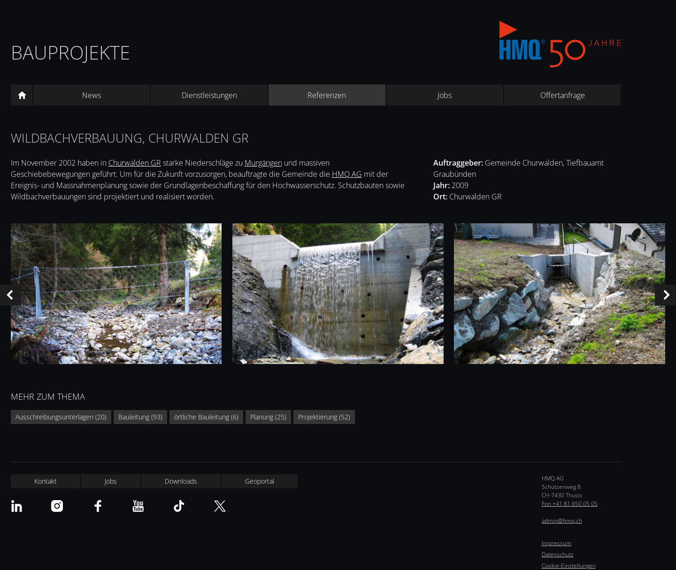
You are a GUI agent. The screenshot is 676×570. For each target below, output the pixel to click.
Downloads (181, 481)
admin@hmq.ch (562, 520)
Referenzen (326, 95)
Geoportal (259, 481)
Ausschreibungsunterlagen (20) (61, 416)
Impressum (556, 543)
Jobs (445, 95)
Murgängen (263, 163)
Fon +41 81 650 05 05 (570, 504)
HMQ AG (347, 174)
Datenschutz (558, 554)
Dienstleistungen (209, 95)
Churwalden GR (134, 163)
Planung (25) (268, 416)
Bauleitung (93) (140, 416)
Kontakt (45, 481)
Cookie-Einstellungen (569, 566)
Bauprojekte (70, 52)
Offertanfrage (562, 95)
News (91, 95)
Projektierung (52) (324, 416)
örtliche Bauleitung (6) (206, 416)
